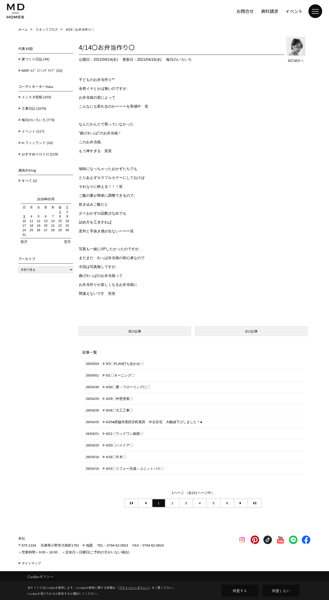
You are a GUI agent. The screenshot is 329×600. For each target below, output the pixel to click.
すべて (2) (29, 181)
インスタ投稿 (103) (36, 97)
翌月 (67, 242)
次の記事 (251, 331)
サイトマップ (31, 563)
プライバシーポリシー (134, 587)
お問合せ (245, 11)
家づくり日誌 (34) (35, 59)
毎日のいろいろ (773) (38, 120)
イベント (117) (33, 131)
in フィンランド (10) (37, 143)
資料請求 (269, 11)
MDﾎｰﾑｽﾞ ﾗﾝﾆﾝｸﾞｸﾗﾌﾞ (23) (42, 70)
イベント (294, 11)
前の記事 (134, 331)
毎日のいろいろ (179, 59)
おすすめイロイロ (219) (40, 154)
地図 (89, 545)
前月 (24, 242)
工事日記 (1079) (34, 108)
